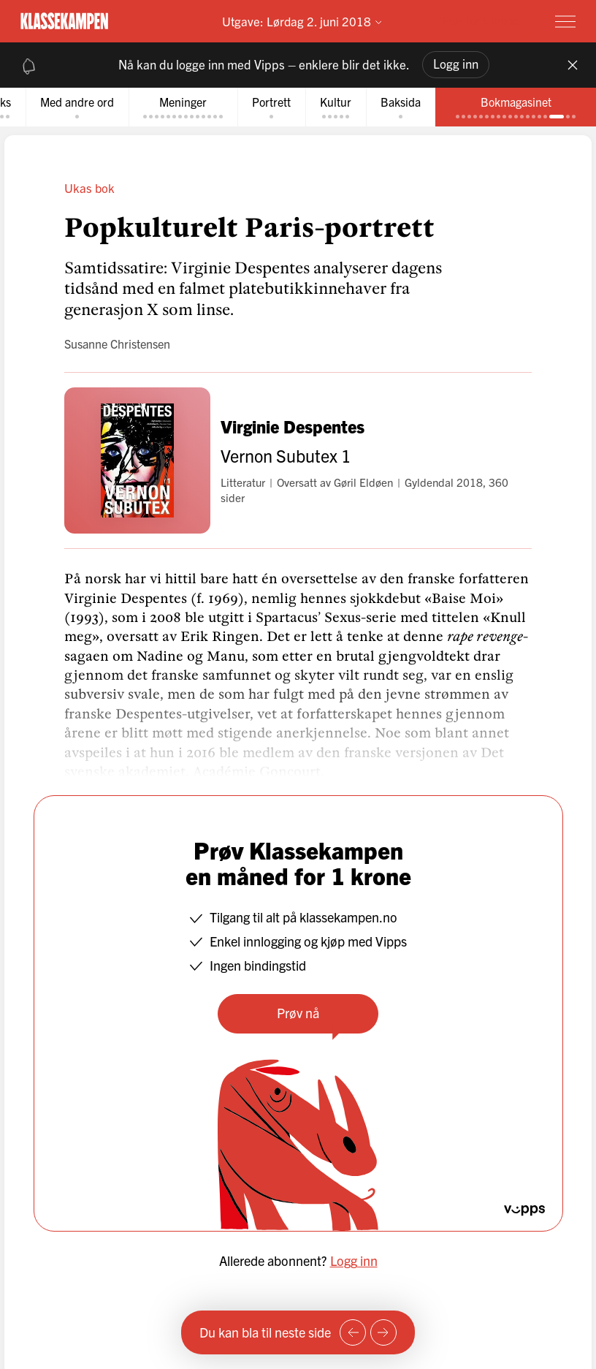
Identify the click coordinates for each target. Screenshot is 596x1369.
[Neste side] (383, 1332)
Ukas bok (89, 187)
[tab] (77, 107)
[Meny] (565, 21)
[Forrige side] (353, 1332)
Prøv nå (298, 1012)
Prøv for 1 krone (480, 20)
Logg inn (455, 63)
